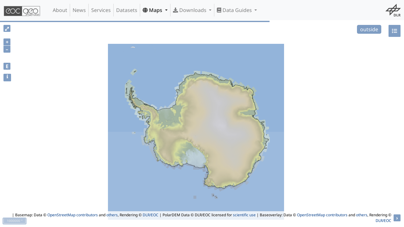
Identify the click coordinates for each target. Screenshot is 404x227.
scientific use (244, 215)
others (112, 215)
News (79, 10)
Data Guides (235, 10)
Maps (153, 10)
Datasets (126, 10)
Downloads (190, 10)
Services (101, 10)
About (60, 10)
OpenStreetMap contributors (72, 215)
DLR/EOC (150, 215)
